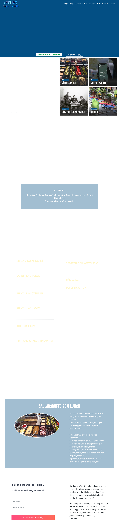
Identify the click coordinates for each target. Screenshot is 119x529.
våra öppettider (74, 55)
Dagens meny (68, 4)
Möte (99, 4)
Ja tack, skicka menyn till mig (33, 518)
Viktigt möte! (65, 109)
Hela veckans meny (88, 4)
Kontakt (105, 4)
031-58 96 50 (67, 390)
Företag (112, 4)
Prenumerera (94, 80)
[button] (4, 86)
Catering (78, 4)
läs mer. (79, 166)
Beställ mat (94, 109)
